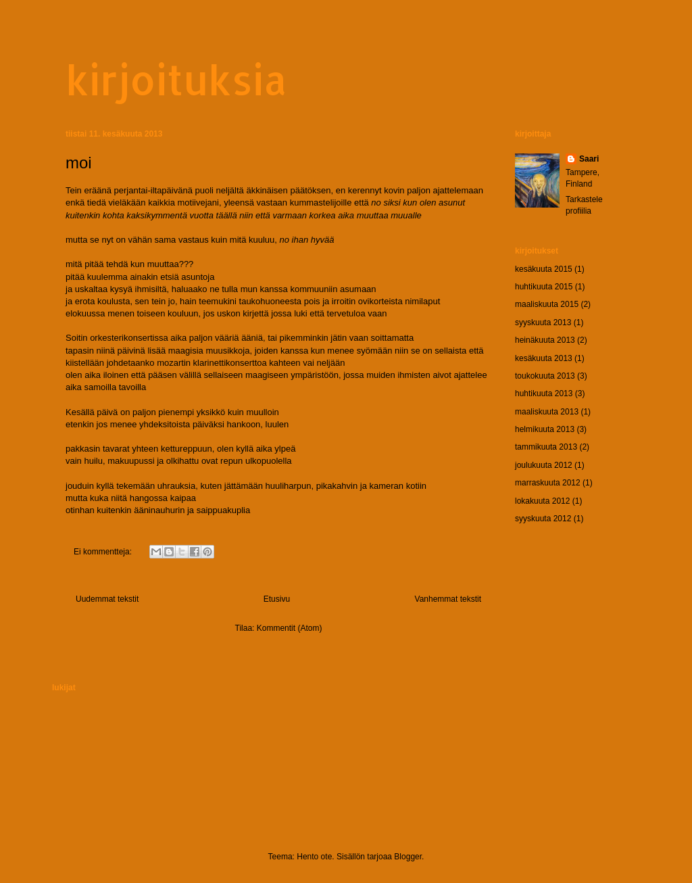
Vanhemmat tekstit (448, 599)
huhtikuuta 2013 (543, 393)
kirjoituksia (176, 79)
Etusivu (277, 599)
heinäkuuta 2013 (545, 340)
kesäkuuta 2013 (543, 358)
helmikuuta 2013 (544, 429)
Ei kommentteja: (104, 551)
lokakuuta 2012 (542, 501)
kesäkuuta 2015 (543, 269)
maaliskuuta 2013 (546, 411)
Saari (589, 159)
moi (79, 162)
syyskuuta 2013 (543, 322)
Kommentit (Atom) (289, 628)
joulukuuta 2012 (543, 465)
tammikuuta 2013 (546, 447)
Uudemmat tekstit (107, 599)
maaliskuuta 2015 (546, 304)
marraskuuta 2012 (547, 482)
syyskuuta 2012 (543, 518)
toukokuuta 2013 (545, 376)
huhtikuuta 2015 (543, 286)
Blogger (408, 856)
